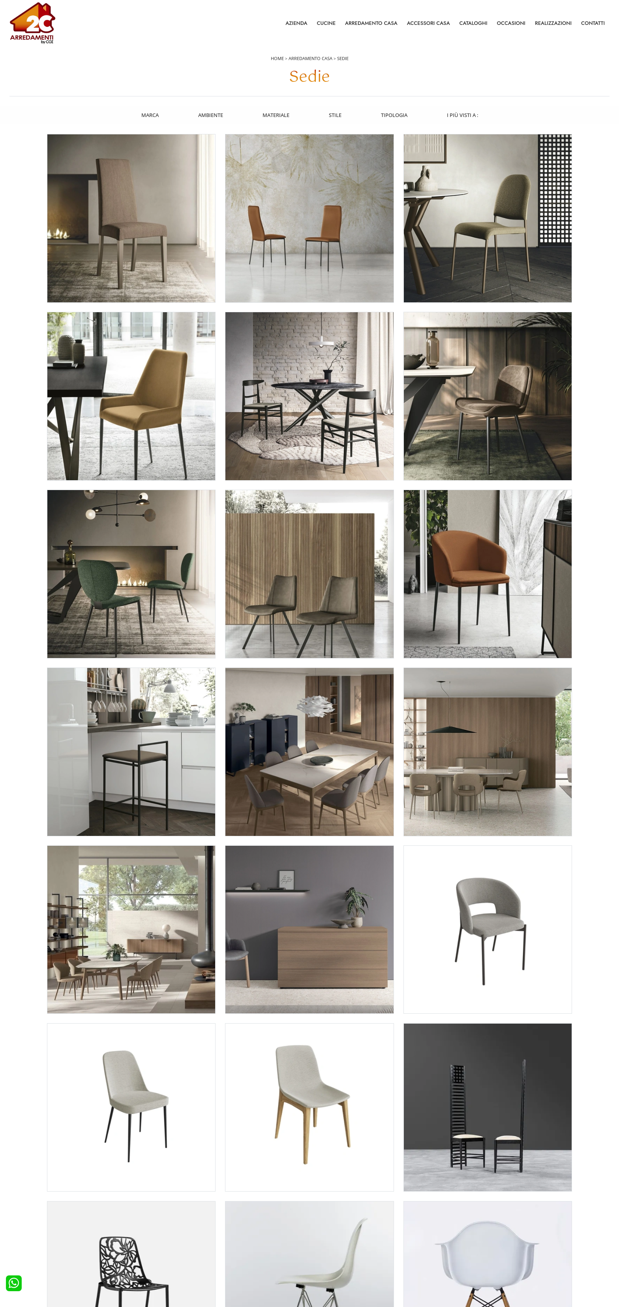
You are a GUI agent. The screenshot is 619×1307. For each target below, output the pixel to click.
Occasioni (511, 23)
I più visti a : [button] (463, 115)
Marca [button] (149, 115)
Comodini (175, 1241)
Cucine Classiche (33, 1231)
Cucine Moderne (33, 1220)
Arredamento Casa (371, 23)
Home (277, 60)
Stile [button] (335, 115)
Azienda (296, 23)
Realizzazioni (553, 23)
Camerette (176, 1220)
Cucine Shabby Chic (37, 1241)
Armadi (172, 1231)
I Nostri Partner (481, 1241)
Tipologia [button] (394, 115)
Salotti (321, 1209)
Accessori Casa (428, 23)
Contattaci (476, 1220)
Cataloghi (474, 23)
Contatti (593, 23)
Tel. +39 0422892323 (393, 1270)
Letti (169, 1209)
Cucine (326, 23)
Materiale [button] (275, 115)
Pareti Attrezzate (333, 1220)
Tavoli (321, 1231)
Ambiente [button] (209, 115)
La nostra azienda (484, 1209)
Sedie (343, 60)
